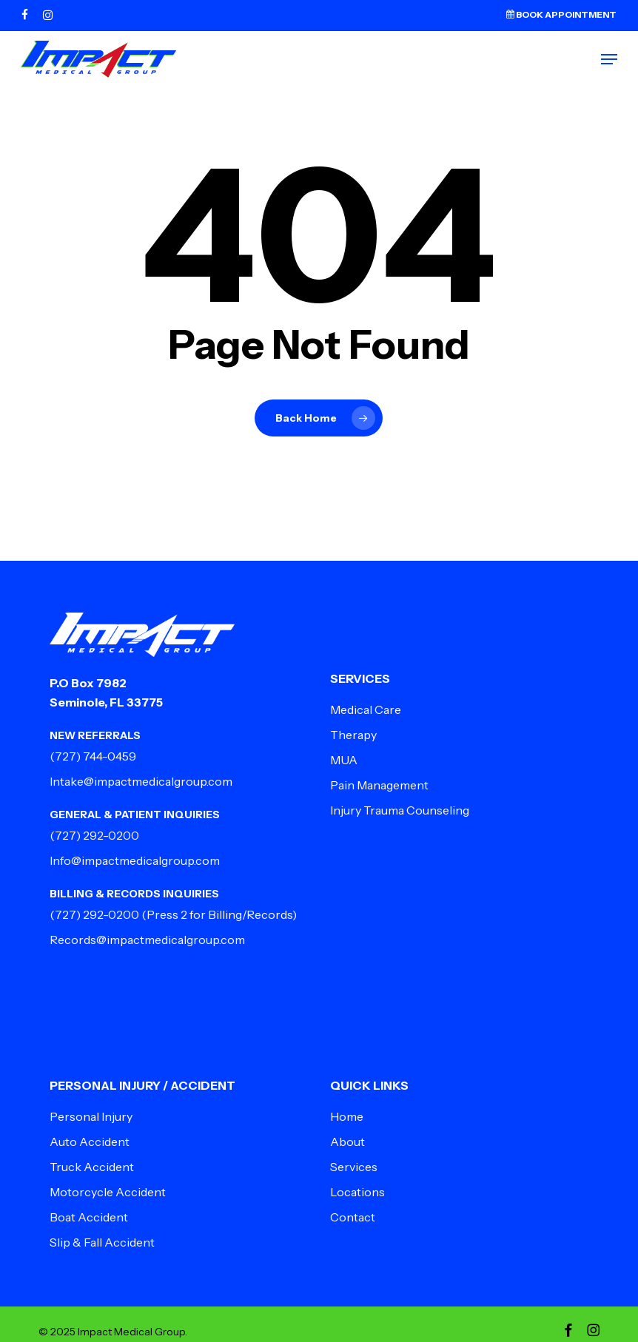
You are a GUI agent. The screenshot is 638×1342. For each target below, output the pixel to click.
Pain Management (379, 785)
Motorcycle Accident (108, 1191)
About (347, 1141)
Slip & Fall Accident (102, 1242)
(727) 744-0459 (93, 756)
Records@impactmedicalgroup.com (147, 939)
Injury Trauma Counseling (399, 810)
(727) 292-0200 (94, 835)
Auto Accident (90, 1141)
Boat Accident (89, 1217)
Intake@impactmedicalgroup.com (141, 781)
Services (353, 1166)
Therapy (353, 734)
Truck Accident (92, 1166)
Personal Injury (91, 1116)
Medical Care (365, 709)
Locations (357, 1191)
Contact (352, 1217)
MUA (343, 759)
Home (346, 1116)
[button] (609, 59)
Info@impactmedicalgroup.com (135, 860)
